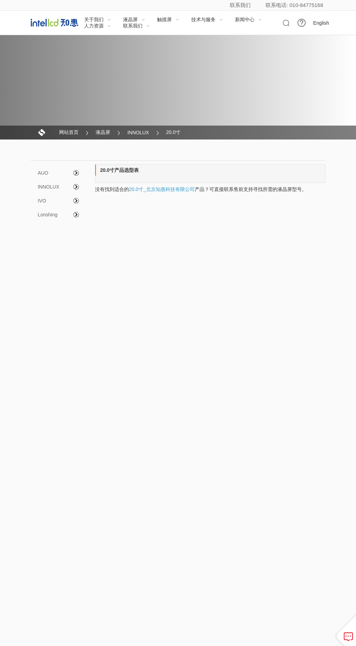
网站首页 (69, 132)
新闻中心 (248, 19)
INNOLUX (138, 132)
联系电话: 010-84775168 (294, 5)
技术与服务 (207, 19)
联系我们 (240, 5)
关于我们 (97, 19)
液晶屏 (134, 19)
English (321, 23)
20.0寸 (173, 132)
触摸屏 (168, 19)
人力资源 (97, 26)
